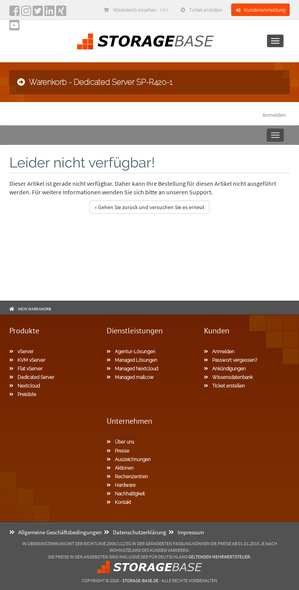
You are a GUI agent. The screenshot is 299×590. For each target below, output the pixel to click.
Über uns (120, 442)
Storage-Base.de (140, 580)
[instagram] (26, 13)
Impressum (186, 532)
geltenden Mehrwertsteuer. (219, 557)
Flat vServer (25, 369)
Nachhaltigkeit (126, 494)
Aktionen (120, 468)
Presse (118, 451)
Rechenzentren (127, 476)
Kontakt (119, 502)
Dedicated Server (31, 377)
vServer (21, 351)
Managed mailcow (130, 377)
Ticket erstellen (201, 10)
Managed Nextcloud (132, 369)
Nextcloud (24, 386)
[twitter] (38, 13)
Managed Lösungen (132, 360)
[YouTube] (14, 27)
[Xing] (61, 13)
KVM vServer (27, 360)
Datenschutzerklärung (135, 532)
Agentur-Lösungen (131, 351)
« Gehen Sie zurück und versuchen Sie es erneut (149, 207)
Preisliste (22, 394)
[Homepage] (145, 41)
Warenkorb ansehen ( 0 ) (135, 10)
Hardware (121, 485)
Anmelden (274, 115)
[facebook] (14, 13)
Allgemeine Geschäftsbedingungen (55, 532)
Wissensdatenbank (228, 377)
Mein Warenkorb (34, 309)
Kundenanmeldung (260, 10)
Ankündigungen (225, 369)
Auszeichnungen (129, 459)
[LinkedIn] (49, 13)
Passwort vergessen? (230, 360)
